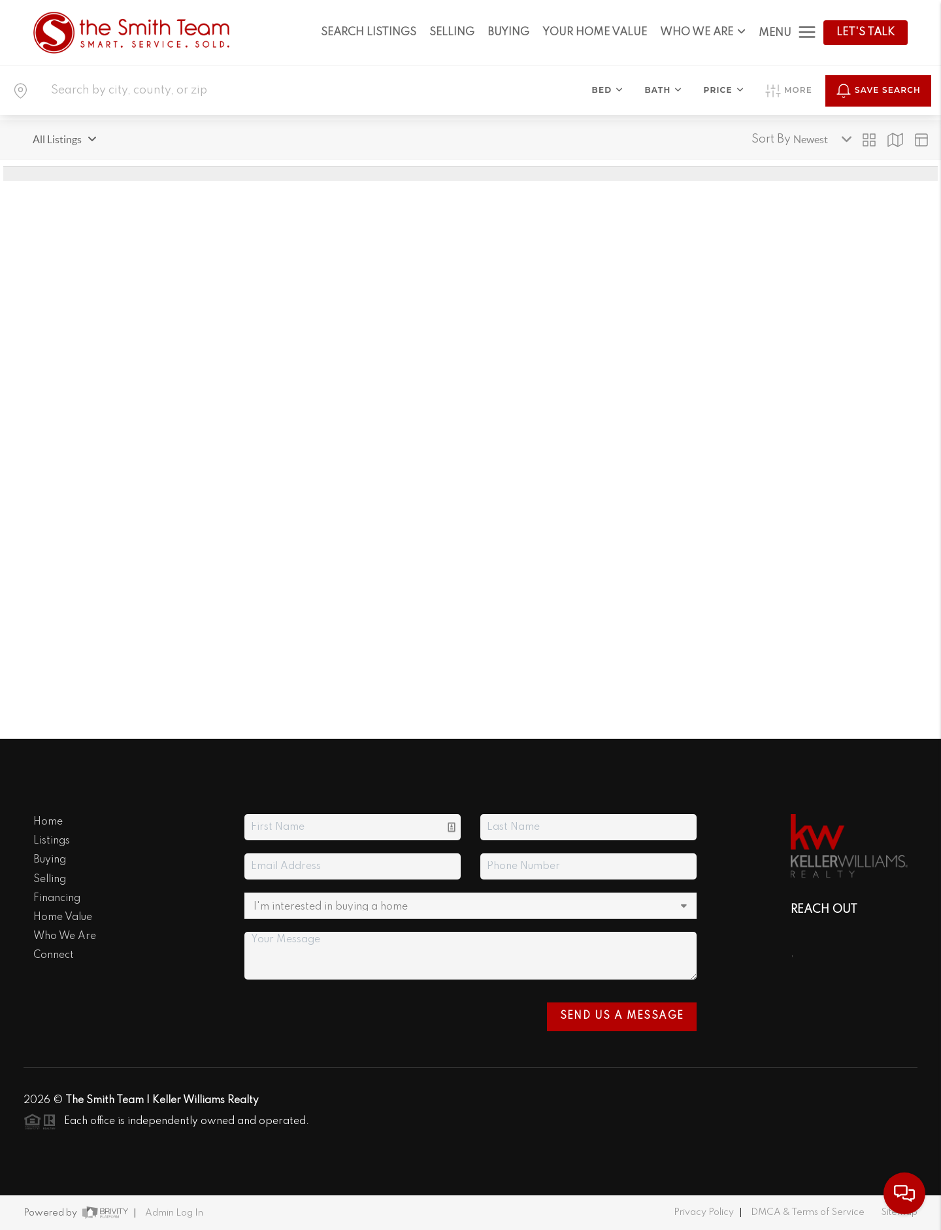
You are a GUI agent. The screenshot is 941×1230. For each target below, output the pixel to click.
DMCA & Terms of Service (808, 1212)
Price (724, 90)
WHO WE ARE (703, 32)
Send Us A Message (622, 1016)
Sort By (771, 139)
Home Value (62, 917)
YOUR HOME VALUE (594, 32)
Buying (49, 860)
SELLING (451, 32)
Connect (53, 955)
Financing (56, 898)
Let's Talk (865, 32)
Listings (51, 841)
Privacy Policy (704, 1212)
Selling (49, 879)
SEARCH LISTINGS (368, 32)
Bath (663, 90)
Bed (608, 90)
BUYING (508, 32)
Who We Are (64, 936)
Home (48, 822)
